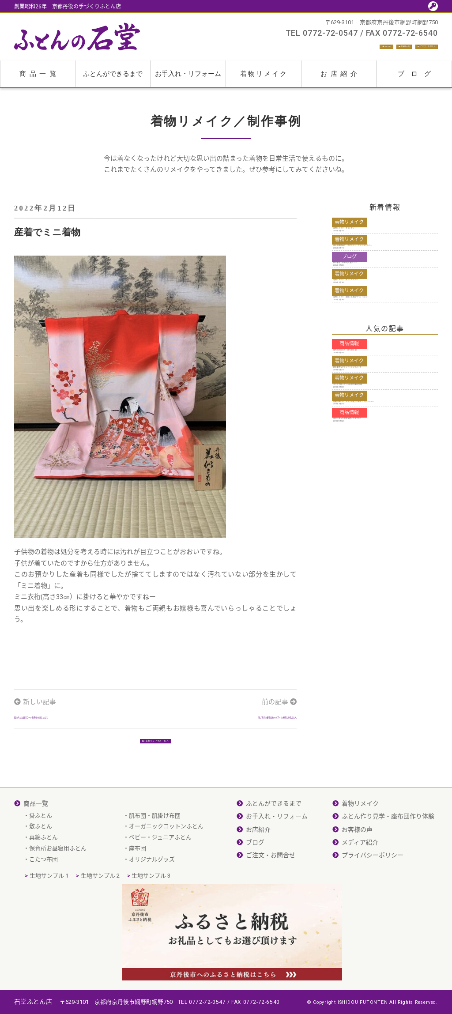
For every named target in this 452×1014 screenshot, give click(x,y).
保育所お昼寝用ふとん (58, 893)
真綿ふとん (43, 883)
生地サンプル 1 (49, 921)
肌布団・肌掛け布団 (155, 861)
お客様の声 (336, 48)
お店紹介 (340, 79)
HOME (288, 48)
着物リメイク (264, 79)
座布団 (137, 893)
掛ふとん (40, 861)
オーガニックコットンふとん (166, 872)
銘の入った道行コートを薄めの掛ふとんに (77, 729)
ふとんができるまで (113, 79)
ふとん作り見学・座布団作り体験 (388, 862)
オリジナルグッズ (152, 904)
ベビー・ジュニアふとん (160, 883)
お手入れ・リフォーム (188, 79)
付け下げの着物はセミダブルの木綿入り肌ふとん (230, 734)
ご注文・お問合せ (404, 48)
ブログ (417, 79)
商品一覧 (39, 79)
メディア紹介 (360, 888)
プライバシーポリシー (372, 901)
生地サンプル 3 (151, 921)
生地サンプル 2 (100, 921)
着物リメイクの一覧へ (155, 780)
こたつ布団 (43, 904)
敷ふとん (40, 872)
